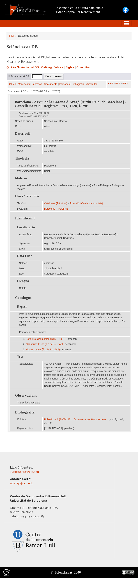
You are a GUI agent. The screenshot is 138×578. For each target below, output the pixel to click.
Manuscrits (24, 84)
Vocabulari (91, 84)
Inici (11, 35)
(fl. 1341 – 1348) (44, 344)
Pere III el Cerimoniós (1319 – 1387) (45, 339)
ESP (117, 83)
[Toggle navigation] (126, 23)
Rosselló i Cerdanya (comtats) (86, 203)
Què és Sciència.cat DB (22, 67)
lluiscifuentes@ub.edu (25, 472)
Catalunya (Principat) (55, 203)
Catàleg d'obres (52, 67)
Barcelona (49, 208)
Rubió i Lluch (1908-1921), (76, 419)
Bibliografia (78, 84)
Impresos (37, 84)
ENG (125, 83)
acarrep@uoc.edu (21, 483)
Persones (64, 84)
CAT (110, 83)
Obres (12, 84)
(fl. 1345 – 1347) (43, 349)
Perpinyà (63, 208)
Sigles (69, 67)
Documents (51, 84)
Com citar (83, 67)
